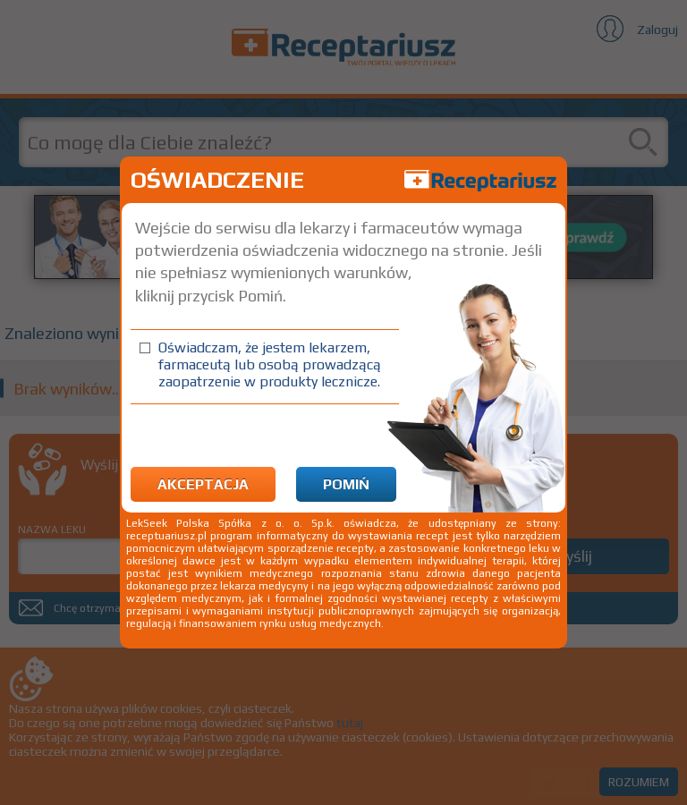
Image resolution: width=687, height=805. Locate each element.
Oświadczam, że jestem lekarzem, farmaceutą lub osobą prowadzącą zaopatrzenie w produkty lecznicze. (269, 364)
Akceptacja (203, 484)
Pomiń (346, 484)
